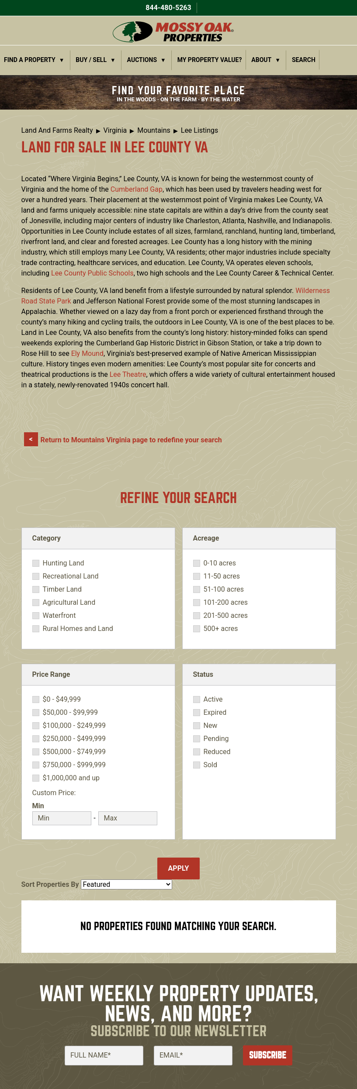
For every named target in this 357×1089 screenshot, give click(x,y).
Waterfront (59, 615)
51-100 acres (223, 589)
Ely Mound (87, 353)
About (261, 59)
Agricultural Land (68, 602)
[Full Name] (104, 1055)
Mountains (153, 130)
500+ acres (220, 628)
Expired (214, 712)
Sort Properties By (50, 884)
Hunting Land (63, 563)
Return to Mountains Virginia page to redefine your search (131, 440)
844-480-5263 (167, 7)
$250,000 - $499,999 (74, 738)
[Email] (193, 1055)
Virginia (115, 130)
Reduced (216, 751)
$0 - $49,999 (61, 699)
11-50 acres (221, 576)
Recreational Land (70, 576)
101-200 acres (225, 602)
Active (212, 699)
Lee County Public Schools (92, 273)
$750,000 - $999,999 (74, 765)
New (210, 725)
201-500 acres (225, 615)
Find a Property (29, 59)
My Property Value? (209, 59)
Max (105, 806)
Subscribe (267, 1055)
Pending (216, 738)
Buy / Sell (91, 59)
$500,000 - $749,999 (74, 751)
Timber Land (62, 589)
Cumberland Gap (137, 189)
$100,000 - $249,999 (74, 725)
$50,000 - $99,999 (70, 712)
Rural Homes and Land (77, 628)
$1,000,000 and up (71, 778)
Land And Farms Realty (57, 130)
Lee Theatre (128, 374)
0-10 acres (219, 563)
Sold (210, 765)
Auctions (142, 59)
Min (38, 806)
